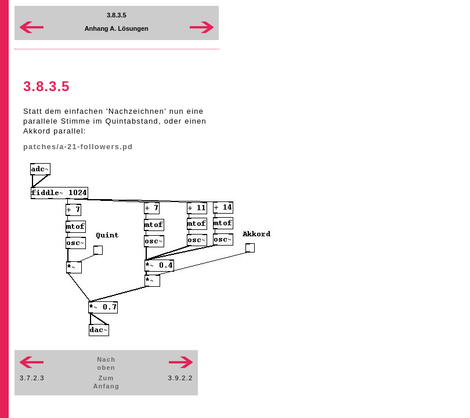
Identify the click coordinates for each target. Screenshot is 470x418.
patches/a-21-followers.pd (78, 146)
